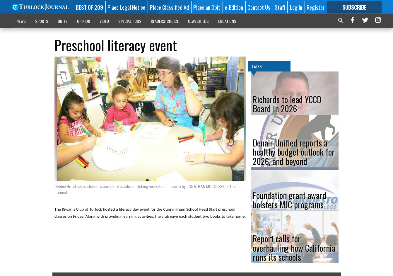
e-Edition (234, 7)
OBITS (63, 21)
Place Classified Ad (169, 7)
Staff (280, 7)
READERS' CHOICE (165, 21)
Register (315, 7)
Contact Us (258, 7)
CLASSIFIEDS (198, 21)
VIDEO (104, 21)
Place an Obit (206, 7)
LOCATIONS (227, 21)
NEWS (21, 21)
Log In (296, 7)
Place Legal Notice (126, 7)
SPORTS (41, 21)
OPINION (83, 21)
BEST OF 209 (89, 7)
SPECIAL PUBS (129, 21)
